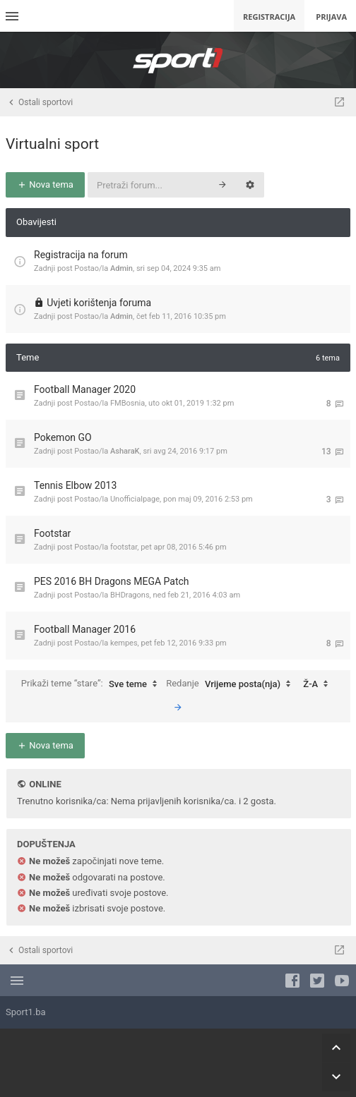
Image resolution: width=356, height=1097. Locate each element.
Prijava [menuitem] (331, 16)
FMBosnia (127, 403)
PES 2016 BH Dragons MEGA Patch (111, 581)
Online (45, 784)
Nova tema (45, 184)
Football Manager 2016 (85, 629)
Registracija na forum (81, 254)
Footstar (52, 533)
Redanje (231, 684)
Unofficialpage (135, 499)
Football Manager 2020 (85, 389)
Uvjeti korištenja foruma (99, 302)
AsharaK (125, 451)
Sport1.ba (26, 1012)
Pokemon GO (63, 437)
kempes (124, 643)
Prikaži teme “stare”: (92, 684)
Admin (121, 268)
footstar (123, 547)
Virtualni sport (52, 143)
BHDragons (130, 595)
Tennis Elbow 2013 (75, 485)
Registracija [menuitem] (269, 16)
